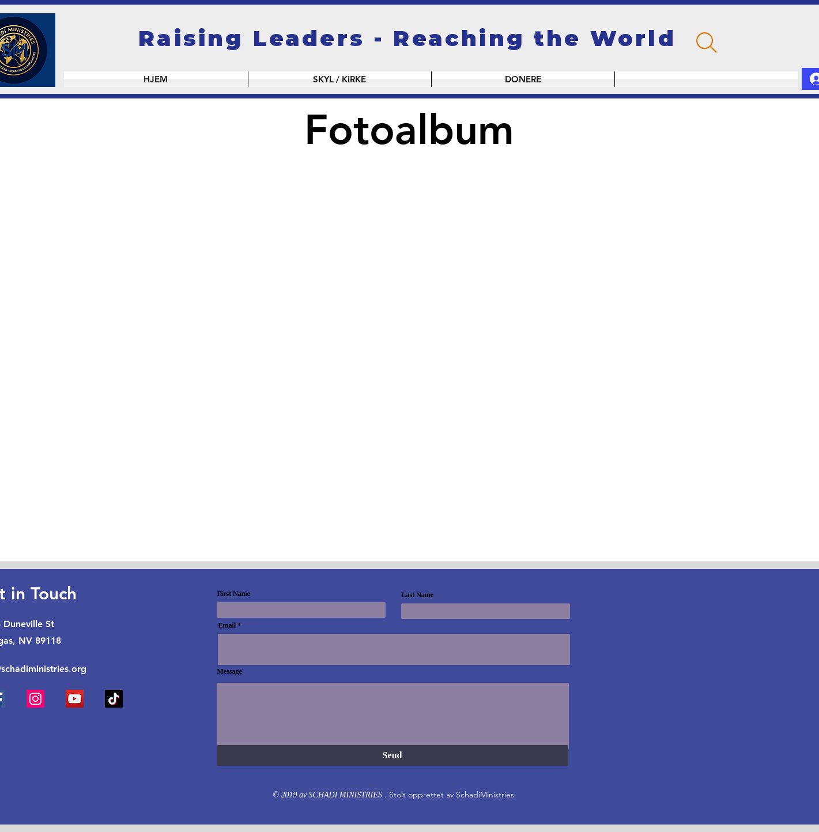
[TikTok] (114, 699)
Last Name (418, 594)
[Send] (392, 755)
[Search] (707, 43)
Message (229, 671)
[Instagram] (35, 699)
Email (227, 625)
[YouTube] (75, 699)
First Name (234, 593)
